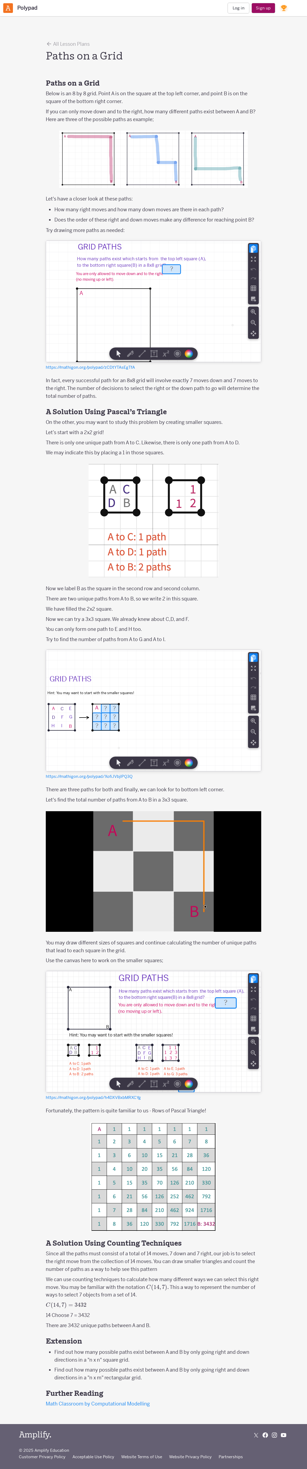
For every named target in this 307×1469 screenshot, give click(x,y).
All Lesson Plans (68, 44)
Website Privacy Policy (190, 1456)
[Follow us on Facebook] (265, 1435)
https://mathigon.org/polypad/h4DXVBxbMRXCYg (93, 1097)
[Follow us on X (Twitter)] (256, 1435)
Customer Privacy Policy (42, 1456)
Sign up (263, 7)
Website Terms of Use (141, 1456)
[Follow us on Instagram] (274, 1435)
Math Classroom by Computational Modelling (98, 1404)
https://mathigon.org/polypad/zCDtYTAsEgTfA (90, 367)
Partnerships (231, 1456)
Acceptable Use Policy (93, 1456)
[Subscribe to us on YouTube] (283, 1435)
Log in (239, 7)
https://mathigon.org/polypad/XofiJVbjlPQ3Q (89, 776)
